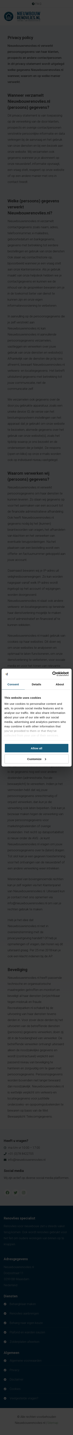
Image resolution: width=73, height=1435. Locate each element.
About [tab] (60, 684)
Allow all (36, 748)
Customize (36, 758)
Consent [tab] (13, 684)
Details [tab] (36, 684)
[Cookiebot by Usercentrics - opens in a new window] (52, 673)
